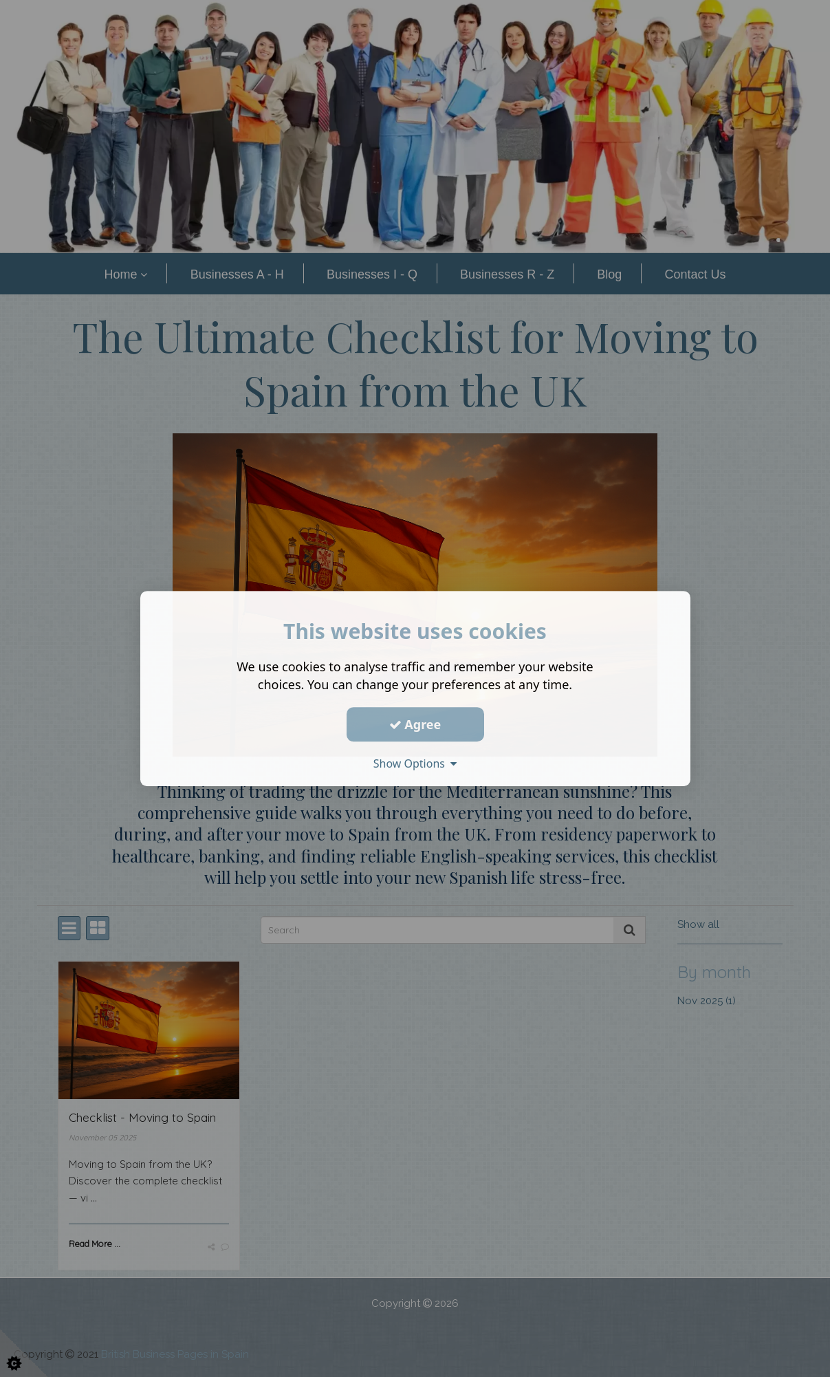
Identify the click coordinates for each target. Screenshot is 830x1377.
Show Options (415, 763)
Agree (415, 724)
